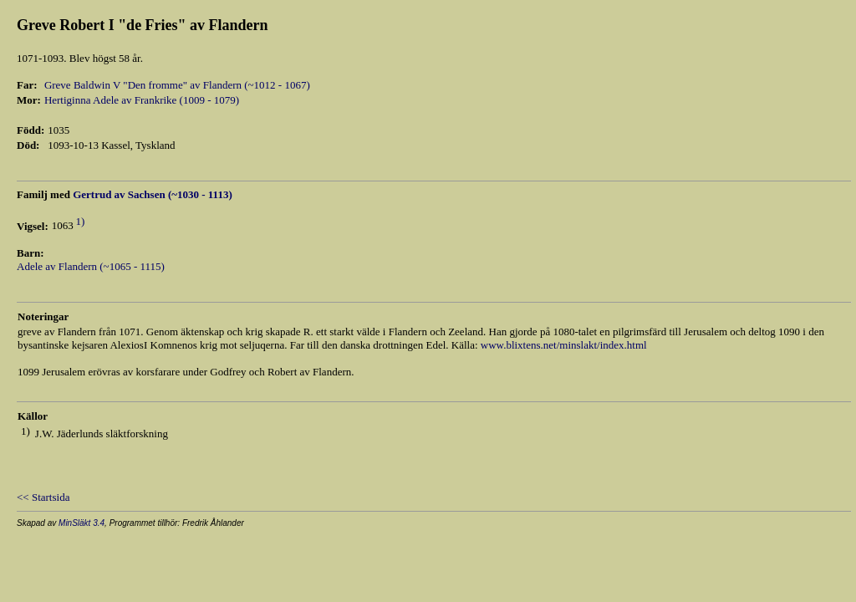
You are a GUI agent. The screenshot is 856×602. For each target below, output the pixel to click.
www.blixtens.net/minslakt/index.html (564, 345)
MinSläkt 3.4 (81, 523)
